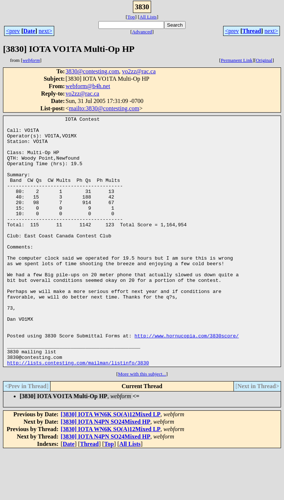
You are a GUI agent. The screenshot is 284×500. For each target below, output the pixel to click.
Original (264, 60)
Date (29, 31)
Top (131, 17)
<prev (13, 31)
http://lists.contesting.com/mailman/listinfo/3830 (78, 411)
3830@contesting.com (92, 71)
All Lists (148, 17)
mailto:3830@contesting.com (104, 108)
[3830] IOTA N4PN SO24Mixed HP (105, 470)
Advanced (142, 31)
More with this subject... (142, 423)
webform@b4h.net (88, 86)
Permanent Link (237, 60)
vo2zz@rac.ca (139, 71)
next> (45, 31)
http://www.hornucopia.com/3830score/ (186, 380)
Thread (251, 31)
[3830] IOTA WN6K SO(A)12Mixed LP (111, 463)
